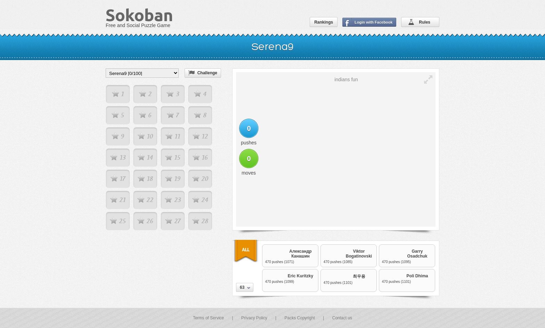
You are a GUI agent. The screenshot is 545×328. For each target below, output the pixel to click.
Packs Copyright (300, 318)
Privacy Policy (254, 318)
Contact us (342, 318)
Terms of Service (208, 318)
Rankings (323, 22)
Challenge (207, 72)
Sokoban (139, 15)
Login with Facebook (373, 22)
